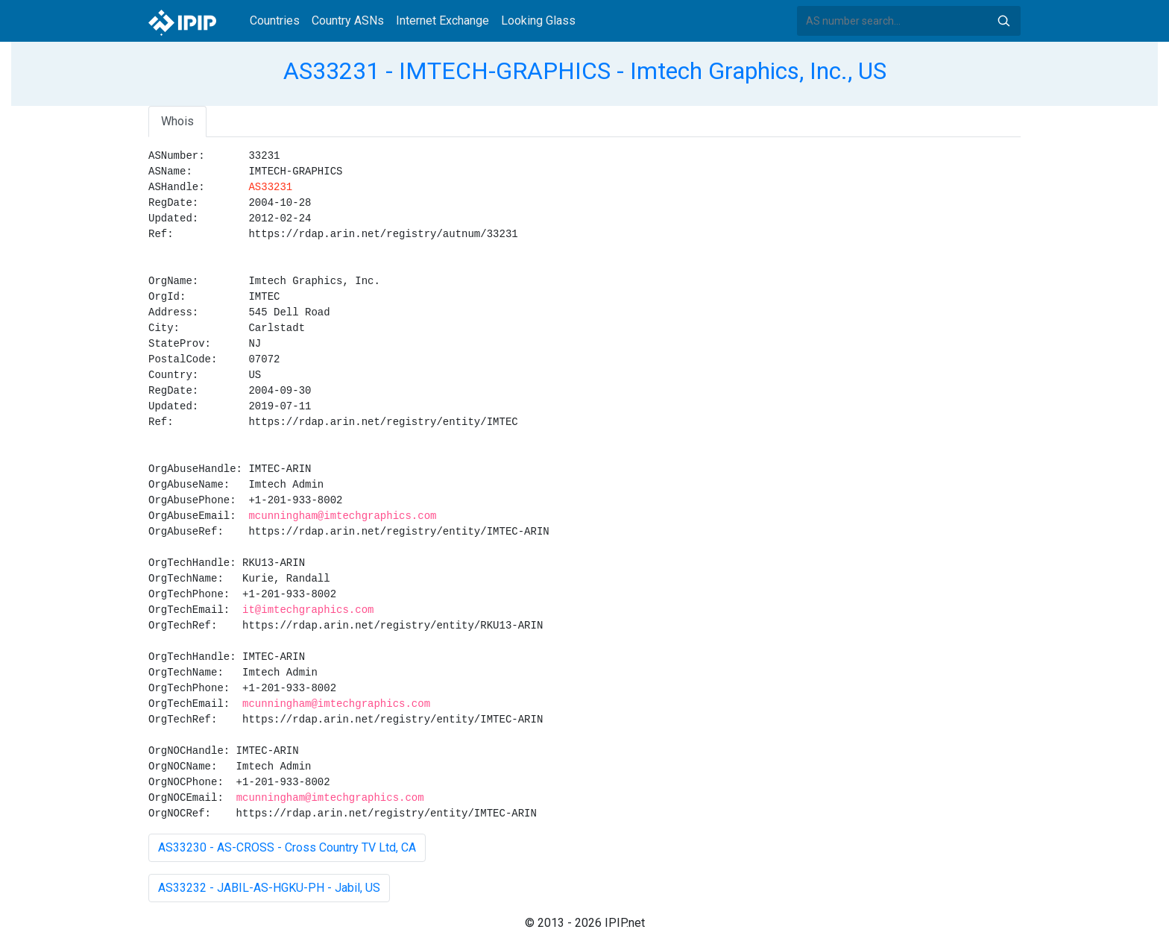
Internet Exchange (442, 20)
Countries (275, 20)
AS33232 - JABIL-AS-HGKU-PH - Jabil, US (269, 888)
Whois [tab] (177, 121)
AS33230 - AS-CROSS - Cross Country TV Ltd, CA (287, 847)
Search (1003, 21)
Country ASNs (348, 20)
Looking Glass (538, 20)
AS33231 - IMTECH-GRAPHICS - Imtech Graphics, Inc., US (584, 71)
